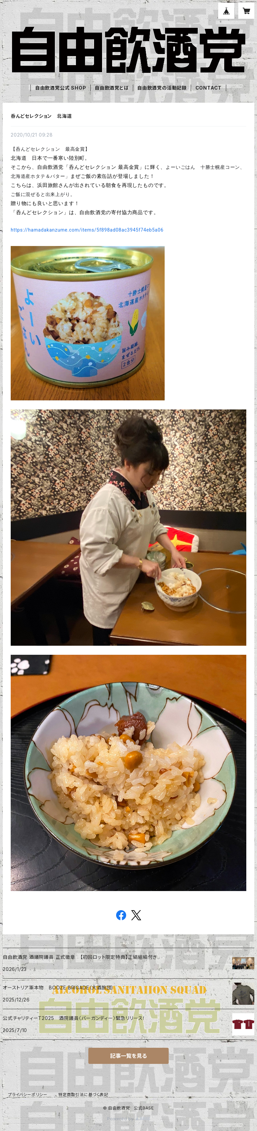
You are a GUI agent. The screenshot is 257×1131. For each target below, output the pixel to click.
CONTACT (208, 88)
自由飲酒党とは (112, 88)
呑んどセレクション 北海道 (41, 116)
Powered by (128, 1118)
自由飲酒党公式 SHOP (60, 88)
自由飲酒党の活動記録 (162, 88)
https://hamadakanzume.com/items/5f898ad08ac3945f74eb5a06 (87, 230)
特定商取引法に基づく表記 (83, 1094)
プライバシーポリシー (28, 1094)
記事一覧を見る (128, 1055)
